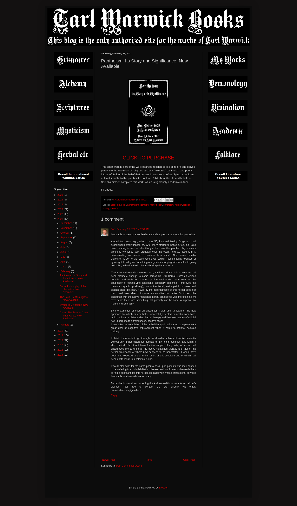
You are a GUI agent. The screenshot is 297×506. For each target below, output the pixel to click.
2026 (61, 194)
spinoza (114, 208)
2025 (61, 199)
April (63, 261)
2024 (61, 204)
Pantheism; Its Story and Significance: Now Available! (73, 278)
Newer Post (108, 459)
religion (178, 205)
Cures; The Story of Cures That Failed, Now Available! (74, 315)
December (66, 223)
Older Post (189, 459)
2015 (61, 354)
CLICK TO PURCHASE (148, 157)
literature (144, 205)
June (63, 252)
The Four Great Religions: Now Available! (74, 298)
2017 (61, 345)
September (66, 237)
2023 (61, 209)
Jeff (113, 229)
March (64, 266)
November (66, 228)
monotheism (156, 205)
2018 (61, 340)
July (63, 247)
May (63, 256)
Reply (114, 395)
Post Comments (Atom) (129, 465)
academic (115, 205)
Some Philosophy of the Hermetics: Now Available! (73, 289)
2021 (61, 219)
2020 (61, 330)
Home (149, 459)
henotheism (133, 205)
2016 (61, 349)
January (65, 324)
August (64, 242)
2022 (61, 214)
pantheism (168, 205)
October (65, 232)
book (123, 205)
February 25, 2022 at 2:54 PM (133, 229)
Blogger (163, 487)
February (65, 271)
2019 (61, 335)
